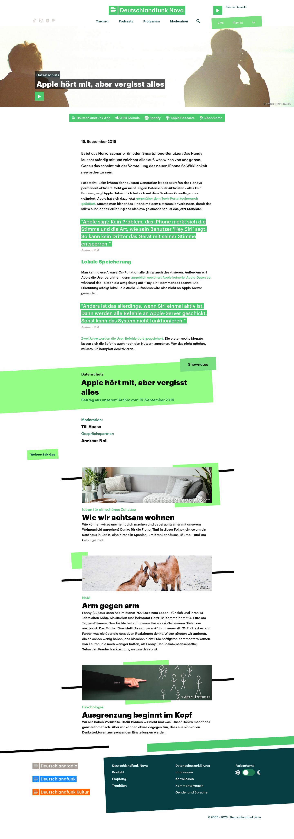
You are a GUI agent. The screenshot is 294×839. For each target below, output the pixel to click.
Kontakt (118, 772)
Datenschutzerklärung (192, 765)
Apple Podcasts (180, 118)
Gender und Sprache (191, 792)
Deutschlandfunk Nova (130, 765)
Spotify (153, 118)
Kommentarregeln (189, 785)
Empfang (119, 779)
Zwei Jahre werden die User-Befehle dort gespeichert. (122, 338)
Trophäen (119, 785)
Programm (151, 21)
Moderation (179, 21)
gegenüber (145, 198)
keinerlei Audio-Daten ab (191, 277)
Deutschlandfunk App (91, 118)
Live (221, 22)
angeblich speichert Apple (151, 277)
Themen (102, 21)
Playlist (238, 22)
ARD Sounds (127, 118)
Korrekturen (184, 779)
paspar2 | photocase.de (278, 103)
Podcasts (126, 21)
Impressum (184, 772)
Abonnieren (211, 118)
